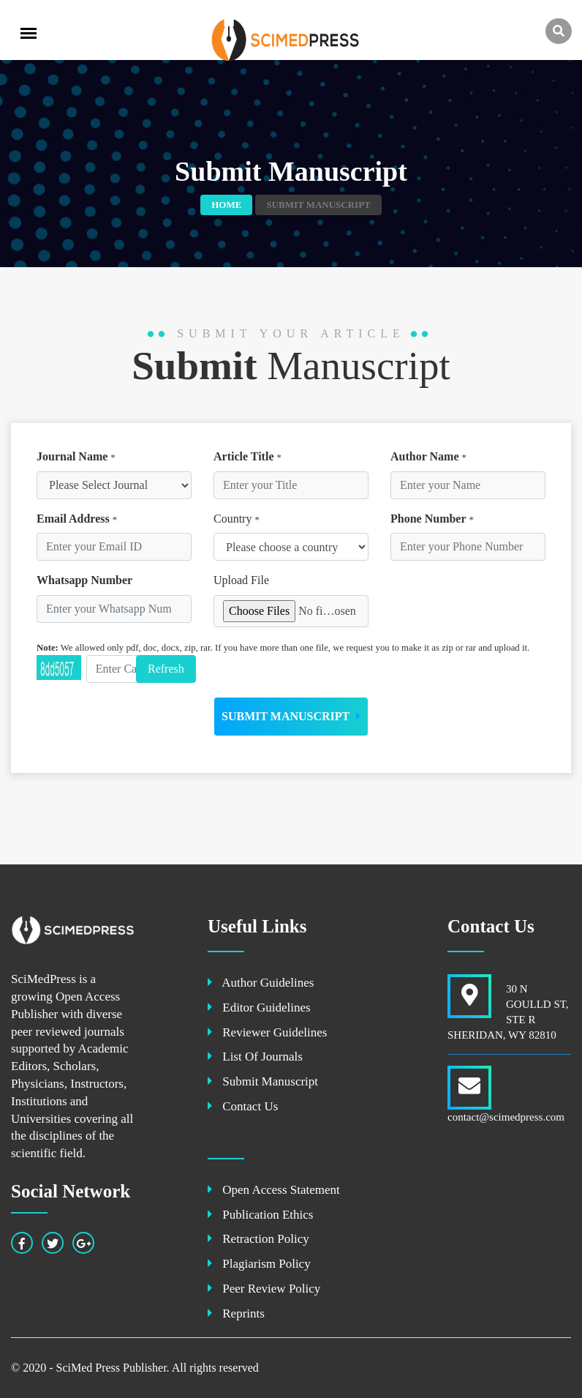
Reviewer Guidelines (267, 1032)
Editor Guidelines (259, 1007)
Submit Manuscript (291, 716)
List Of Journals (255, 1057)
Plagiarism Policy (259, 1264)
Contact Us (243, 1106)
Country (236, 518)
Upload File (241, 580)
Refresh (166, 668)
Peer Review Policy (264, 1289)
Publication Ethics (260, 1215)
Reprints (236, 1313)
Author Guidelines (261, 983)
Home (226, 204)
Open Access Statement (274, 1190)
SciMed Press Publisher (111, 1367)
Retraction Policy (258, 1239)
